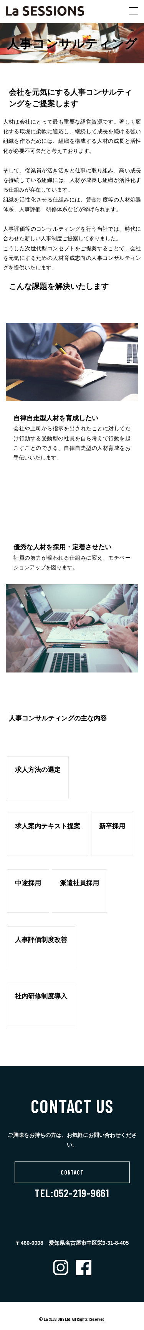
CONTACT (72, 1172)
